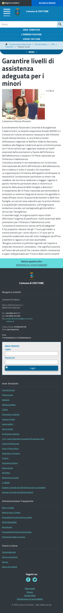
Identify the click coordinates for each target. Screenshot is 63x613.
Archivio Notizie (41, 44)
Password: (10, 357)
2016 (53, 44)
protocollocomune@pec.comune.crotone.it (19, 320)
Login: (8, 349)
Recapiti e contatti (11, 292)
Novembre (9, 46)
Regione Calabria (12, 3)
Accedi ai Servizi (47, 3)
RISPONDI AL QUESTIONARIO (31, 265)
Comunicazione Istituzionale (20, 44)
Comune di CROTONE (37, 11)
